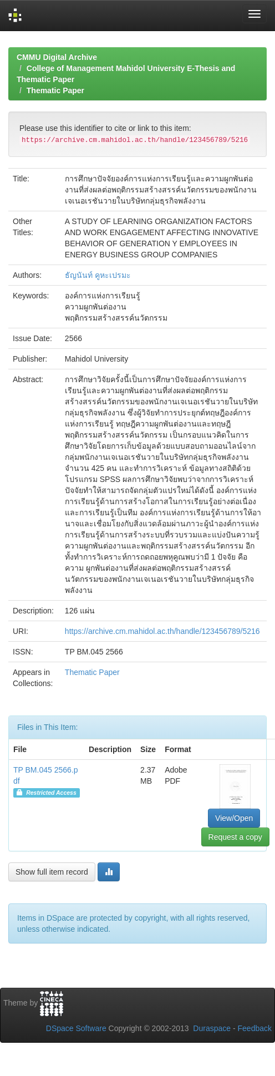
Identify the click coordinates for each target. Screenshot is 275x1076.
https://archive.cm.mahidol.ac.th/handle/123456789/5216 (162, 631)
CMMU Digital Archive (57, 57)
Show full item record (52, 871)
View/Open (234, 818)
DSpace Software (76, 1028)
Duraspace (212, 1028)
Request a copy (235, 837)
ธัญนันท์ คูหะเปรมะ (98, 275)
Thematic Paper (55, 90)
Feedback (255, 1028)
